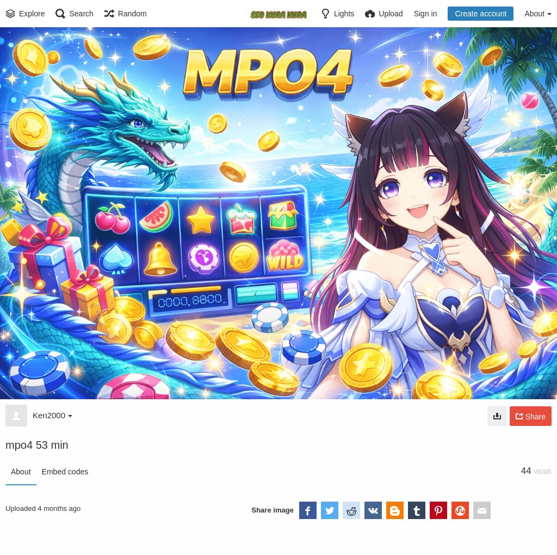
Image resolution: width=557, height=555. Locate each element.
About (21, 471)
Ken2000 (52, 415)
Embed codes (65, 471)
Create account (480, 13)
